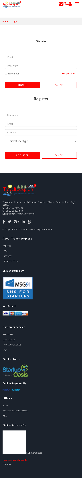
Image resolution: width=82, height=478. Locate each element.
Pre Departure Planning (15, 410)
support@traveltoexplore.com (20, 213)
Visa (5, 415)
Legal (6, 251)
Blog (5, 405)
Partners (7, 256)
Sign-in (23, 85)
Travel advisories (12, 344)
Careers (7, 246)
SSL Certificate (34, 452)
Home (5, 21)
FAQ (5, 349)
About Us (8, 334)
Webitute (7, 464)
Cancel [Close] (59, 85)
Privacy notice (10, 261)
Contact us (9, 339)
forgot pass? (69, 73)
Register (22, 155)
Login (14, 21)
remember (13, 73)
